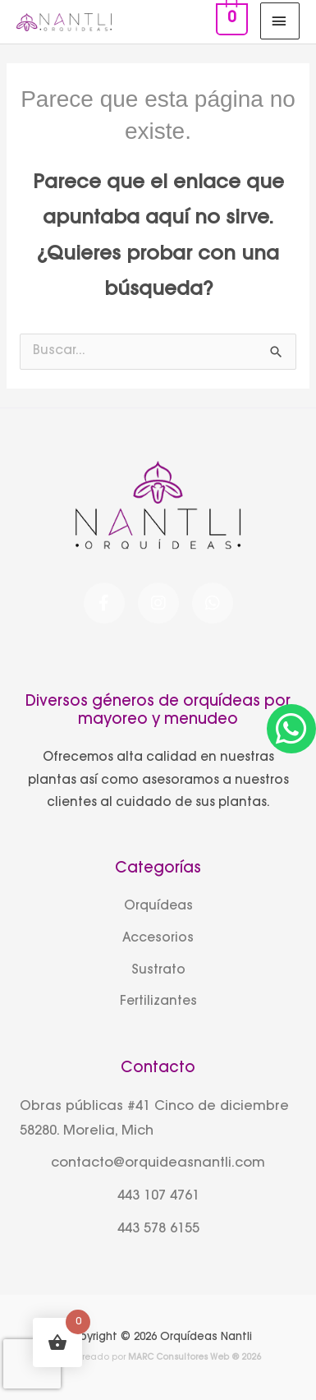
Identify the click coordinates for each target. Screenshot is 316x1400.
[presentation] (32, 1363)
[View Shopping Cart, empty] (229, 21)
